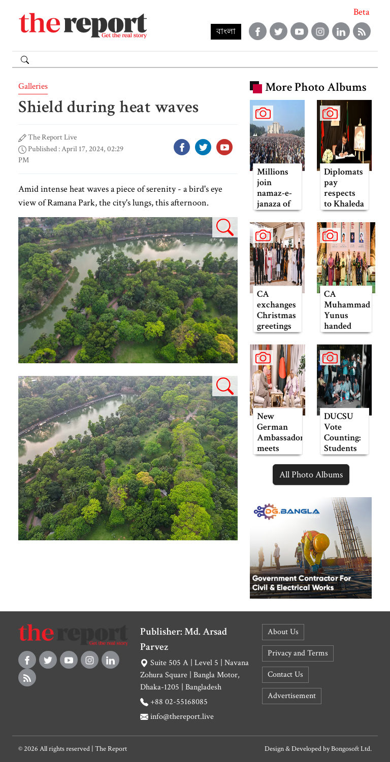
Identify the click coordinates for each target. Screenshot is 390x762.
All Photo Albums (311, 474)
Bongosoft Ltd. (351, 748)
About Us (283, 632)
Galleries (33, 86)
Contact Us (285, 674)
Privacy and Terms (298, 653)
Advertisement (292, 695)
